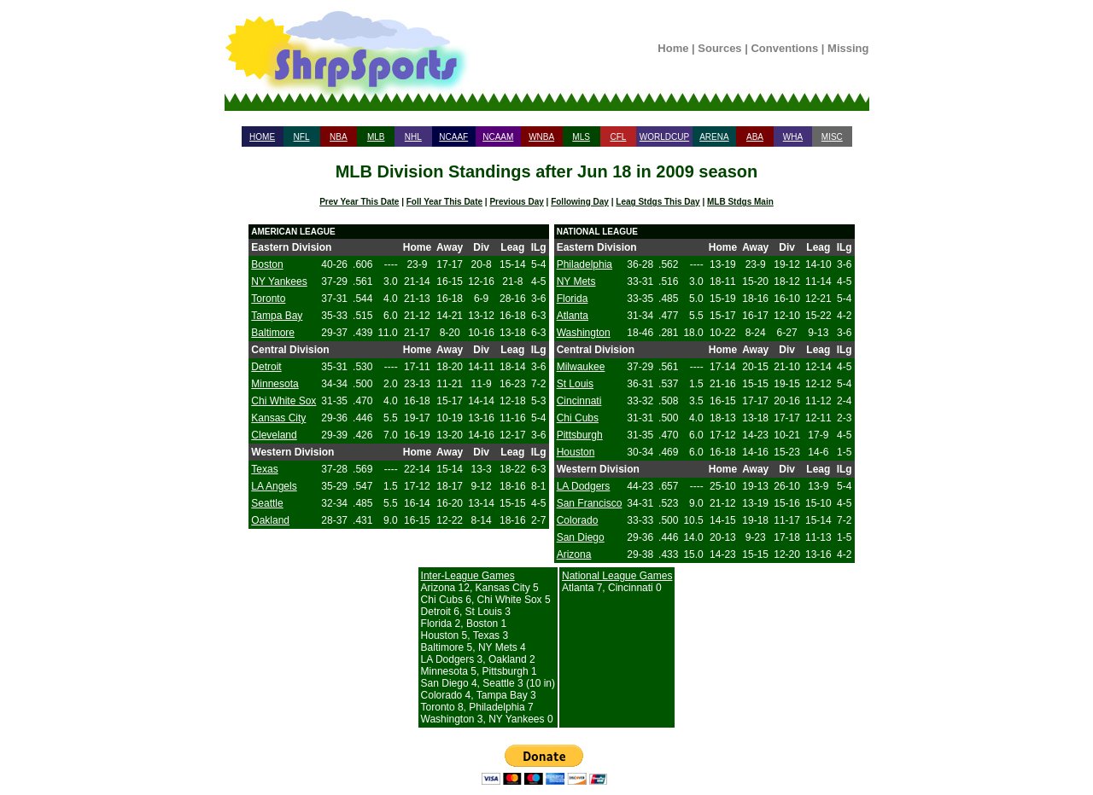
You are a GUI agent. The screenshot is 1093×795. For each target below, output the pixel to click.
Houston (576, 452)
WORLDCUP (664, 137)
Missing (847, 48)
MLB (376, 137)
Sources (719, 48)
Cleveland (273, 435)
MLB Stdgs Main (740, 201)
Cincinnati (579, 401)
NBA (339, 137)
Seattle (267, 503)
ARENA (713, 137)
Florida (572, 299)
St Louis (575, 384)
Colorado (578, 520)
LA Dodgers (584, 486)
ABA (754, 137)
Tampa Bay (276, 316)
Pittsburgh (580, 435)
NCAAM (497, 137)
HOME (262, 137)
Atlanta (572, 316)
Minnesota (274, 384)
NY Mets (576, 281)
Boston (267, 264)
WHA (793, 137)
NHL (413, 137)
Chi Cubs (578, 418)
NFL (302, 137)
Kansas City (278, 418)
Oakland (270, 520)
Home (673, 48)
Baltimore (273, 333)
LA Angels (273, 486)
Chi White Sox (283, 401)
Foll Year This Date (444, 201)
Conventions (784, 48)
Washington (584, 333)
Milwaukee (581, 367)
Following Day (580, 201)
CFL (618, 137)
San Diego (581, 537)
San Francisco (589, 503)
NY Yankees (279, 281)
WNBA (541, 137)
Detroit (266, 367)
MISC (832, 137)
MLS (581, 137)
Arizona (574, 554)
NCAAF (453, 137)
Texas (264, 469)
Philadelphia (584, 264)
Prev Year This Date (359, 201)
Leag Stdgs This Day (657, 201)
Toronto (268, 299)
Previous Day (516, 201)
